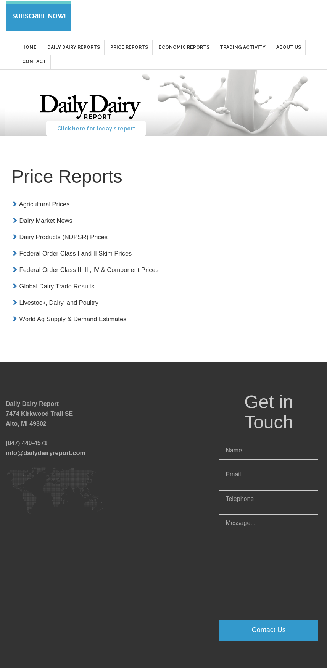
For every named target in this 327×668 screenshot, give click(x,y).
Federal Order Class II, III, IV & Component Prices (83, 266)
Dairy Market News (41, 218)
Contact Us (269, 625)
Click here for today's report (95, 127)
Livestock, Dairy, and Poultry (53, 299)
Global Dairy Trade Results (51, 283)
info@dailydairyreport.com (44, 448)
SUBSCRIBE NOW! (38, 15)
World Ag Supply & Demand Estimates (67, 315)
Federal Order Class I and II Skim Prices (70, 250)
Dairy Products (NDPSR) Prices (58, 234)
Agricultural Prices (39, 202)
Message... (268, 540)
